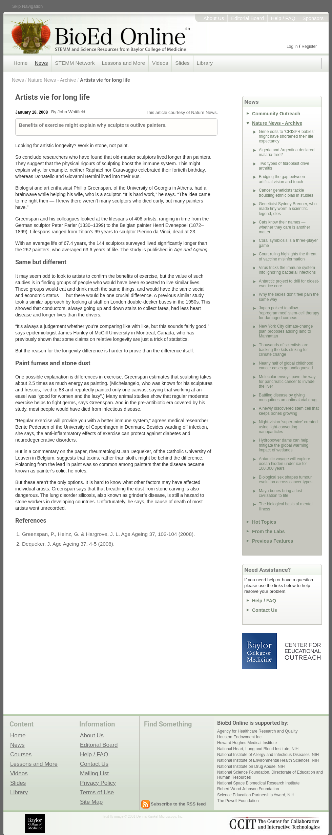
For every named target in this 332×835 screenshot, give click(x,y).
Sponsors (313, 18)
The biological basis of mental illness (285, 506)
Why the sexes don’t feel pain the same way (289, 297)
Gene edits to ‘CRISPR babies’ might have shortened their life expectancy (286, 136)
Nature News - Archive (52, 80)
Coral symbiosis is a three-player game (288, 243)
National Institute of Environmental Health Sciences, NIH (268, 760)
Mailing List (94, 773)
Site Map (91, 802)
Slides (182, 63)
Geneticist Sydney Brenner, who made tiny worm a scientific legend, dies (288, 208)
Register (309, 46)
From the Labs (268, 531)
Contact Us (264, 610)
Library (205, 63)
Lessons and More (123, 63)
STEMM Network (75, 63)
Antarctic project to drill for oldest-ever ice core (289, 283)
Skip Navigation (27, 6)
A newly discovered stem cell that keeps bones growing (289, 410)
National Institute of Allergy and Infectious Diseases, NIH (268, 754)
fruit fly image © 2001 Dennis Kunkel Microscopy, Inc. (143, 816)
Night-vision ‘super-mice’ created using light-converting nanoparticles (288, 427)
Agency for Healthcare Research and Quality (257, 731)
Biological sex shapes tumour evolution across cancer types (285, 479)
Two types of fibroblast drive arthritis (284, 166)
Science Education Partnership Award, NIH (255, 795)
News (41, 63)
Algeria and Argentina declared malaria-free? (286, 152)
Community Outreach (276, 113)
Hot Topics (264, 522)
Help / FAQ (283, 18)
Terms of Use (97, 792)
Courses (21, 754)
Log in (292, 46)
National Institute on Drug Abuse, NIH (251, 766)
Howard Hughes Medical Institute (247, 742)
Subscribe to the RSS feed (178, 804)
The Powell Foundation (238, 800)
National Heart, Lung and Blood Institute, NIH (257, 748)
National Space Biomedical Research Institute (258, 783)
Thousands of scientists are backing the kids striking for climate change (283, 350)
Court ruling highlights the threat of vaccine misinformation (287, 256)
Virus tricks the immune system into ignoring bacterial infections (287, 270)
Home (20, 63)
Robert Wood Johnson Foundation (248, 789)
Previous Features (272, 541)
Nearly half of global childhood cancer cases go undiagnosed (286, 365)
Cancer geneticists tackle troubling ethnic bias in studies (286, 192)
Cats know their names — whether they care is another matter (284, 227)
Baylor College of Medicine (260, 651)
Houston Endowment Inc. (240, 737)
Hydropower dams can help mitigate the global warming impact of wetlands (283, 445)
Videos (160, 63)
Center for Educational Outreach (302, 651)
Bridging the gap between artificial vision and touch (282, 179)
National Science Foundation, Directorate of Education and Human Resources (270, 774)
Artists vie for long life (105, 80)
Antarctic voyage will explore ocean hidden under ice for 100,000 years (284, 464)
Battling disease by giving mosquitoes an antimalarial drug (287, 397)
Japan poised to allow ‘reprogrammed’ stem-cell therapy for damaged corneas (289, 313)
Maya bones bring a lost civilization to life (280, 493)
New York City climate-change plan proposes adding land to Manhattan (286, 331)
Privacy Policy (98, 783)
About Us (214, 18)
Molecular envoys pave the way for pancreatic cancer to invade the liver (287, 381)
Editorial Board (247, 18)
